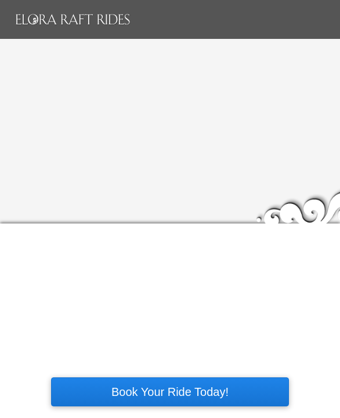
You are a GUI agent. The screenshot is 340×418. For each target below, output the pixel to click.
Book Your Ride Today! (170, 391)
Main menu (321, 19)
